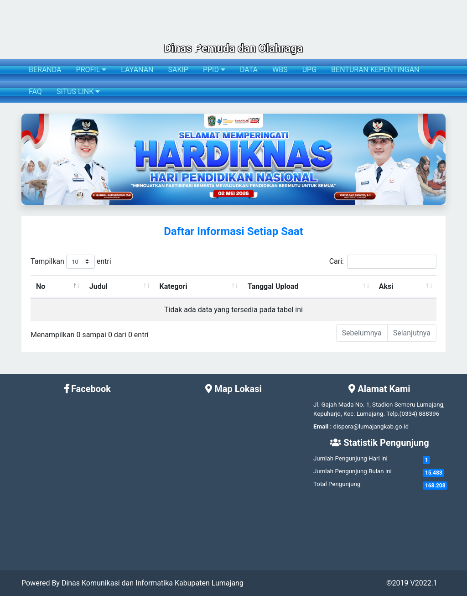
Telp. (393, 413)
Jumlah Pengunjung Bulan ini (352, 471)
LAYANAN (137, 69)
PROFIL (91, 69)
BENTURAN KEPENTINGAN (375, 69)
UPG (309, 69)
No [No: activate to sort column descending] (40, 286)
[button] (27, 159)
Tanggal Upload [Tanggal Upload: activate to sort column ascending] (273, 286)
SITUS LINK (78, 91)
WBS (280, 69)
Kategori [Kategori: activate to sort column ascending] (173, 286)
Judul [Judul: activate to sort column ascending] (98, 286)
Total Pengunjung (336, 484)
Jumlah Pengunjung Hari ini (350, 458)
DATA (249, 69)
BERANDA (45, 69)
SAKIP (178, 69)
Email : (322, 426)
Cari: (382, 262)
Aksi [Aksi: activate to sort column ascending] (386, 286)
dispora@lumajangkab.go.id (371, 426)
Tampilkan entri (71, 262)
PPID (214, 69)
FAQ (35, 91)
